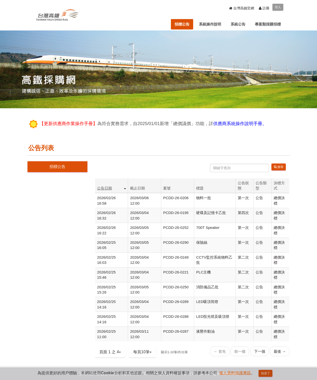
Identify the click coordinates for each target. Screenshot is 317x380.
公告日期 (104, 188)
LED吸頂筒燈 (207, 301)
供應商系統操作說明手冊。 (240, 123)
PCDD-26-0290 (176, 242)
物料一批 (203, 198)
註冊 (264, 8)
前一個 (239, 351)
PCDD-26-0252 (176, 227)
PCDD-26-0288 (176, 316)
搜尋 (278, 167)
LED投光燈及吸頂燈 (212, 316)
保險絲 (201, 242)
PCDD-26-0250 (176, 287)
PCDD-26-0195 (176, 213)
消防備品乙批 (207, 287)
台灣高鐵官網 (241, 8)
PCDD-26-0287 (176, 331)
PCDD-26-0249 (176, 257)
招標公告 (57, 166)
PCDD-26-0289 (176, 301)
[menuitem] (182, 24)
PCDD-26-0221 (176, 272)
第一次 (243, 198)
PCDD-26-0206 (176, 198)
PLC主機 (203, 272)
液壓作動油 (205, 331)
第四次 (243, 213)
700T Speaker (207, 227)
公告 (259, 198)
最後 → (280, 351)
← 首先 (220, 351)
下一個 (259, 351)
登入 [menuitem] (278, 7)
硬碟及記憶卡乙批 (211, 213)
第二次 (243, 257)
